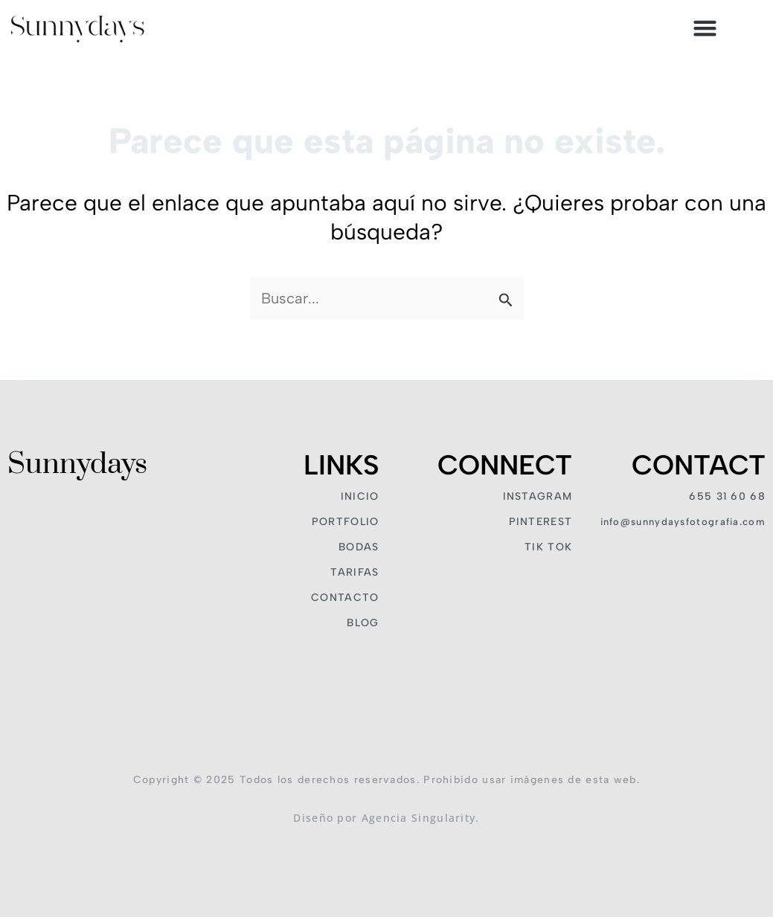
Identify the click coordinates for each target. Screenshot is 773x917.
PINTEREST (541, 521)
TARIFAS (354, 572)
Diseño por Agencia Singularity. (386, 818)
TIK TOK (548, 547)
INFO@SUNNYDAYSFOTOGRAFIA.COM (683, 521)
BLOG (363, 623)
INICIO (360, 496)
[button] (705, 28)
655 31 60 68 (727, 496)
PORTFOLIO (345, 521)
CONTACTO (345, 597)
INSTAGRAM (538, 496)
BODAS (359, 547)
